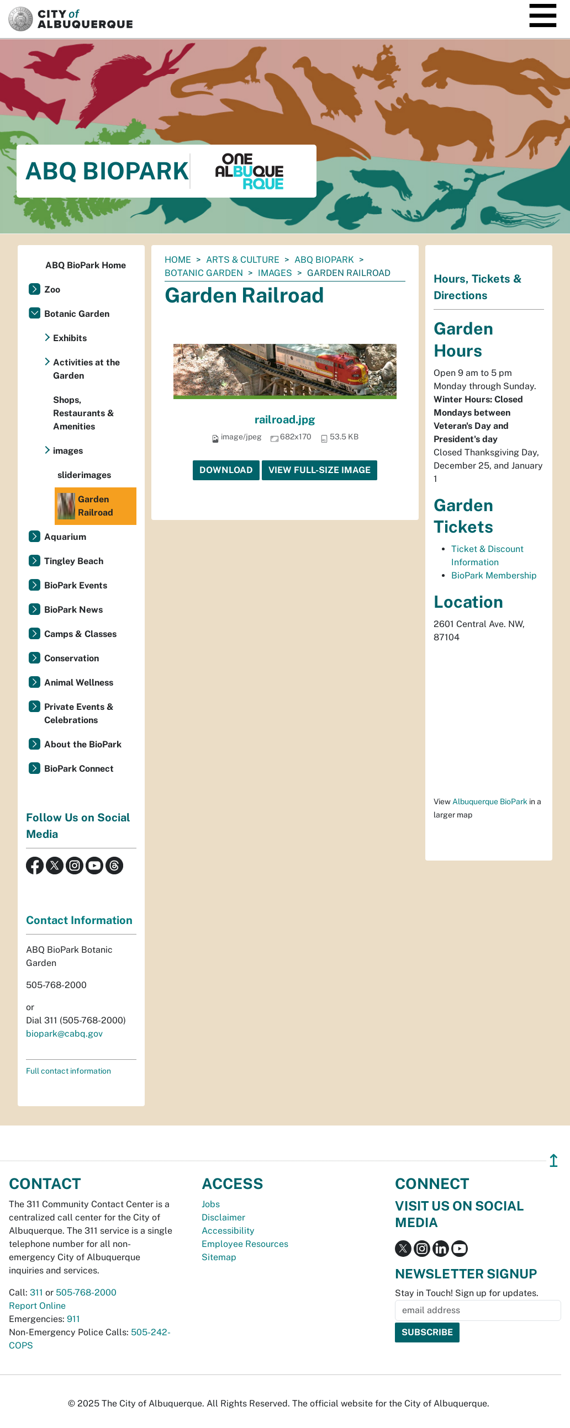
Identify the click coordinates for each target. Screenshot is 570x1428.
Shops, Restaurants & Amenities (83, 413)
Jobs (211, 1204)
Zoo (52, 289)
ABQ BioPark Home (85, 265)
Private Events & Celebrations (79, 713)
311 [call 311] (36, 1292)
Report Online (37, 1305)
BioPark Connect (79, 768)
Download (226, 470)
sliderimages (84, 475)
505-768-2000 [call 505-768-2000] (86, 1292)
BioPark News (73, 609)
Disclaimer (223, 1217)
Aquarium (65, 537)
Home (178, 259)
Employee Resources (245, 1244)
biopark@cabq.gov (64, 1033)
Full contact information (68, 1070)
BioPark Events (75, 585)
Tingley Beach (73, 561)
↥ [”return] (553, 1160)
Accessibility (228, 1230)
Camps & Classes (80, 634)
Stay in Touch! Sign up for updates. (467, 1293)
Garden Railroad (85, 506)
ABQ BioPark (324, 259)
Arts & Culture (242, 259)
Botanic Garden (204, 273)
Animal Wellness (78, 682)
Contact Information (79, 920)
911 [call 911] (73, 1319)
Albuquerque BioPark (489, 801)
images (275, 273)
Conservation (71, 658)
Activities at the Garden (86, 369)
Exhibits (70, 338)
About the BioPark (83, 744)
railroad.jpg (285, 419)
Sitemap (219, 1257)
